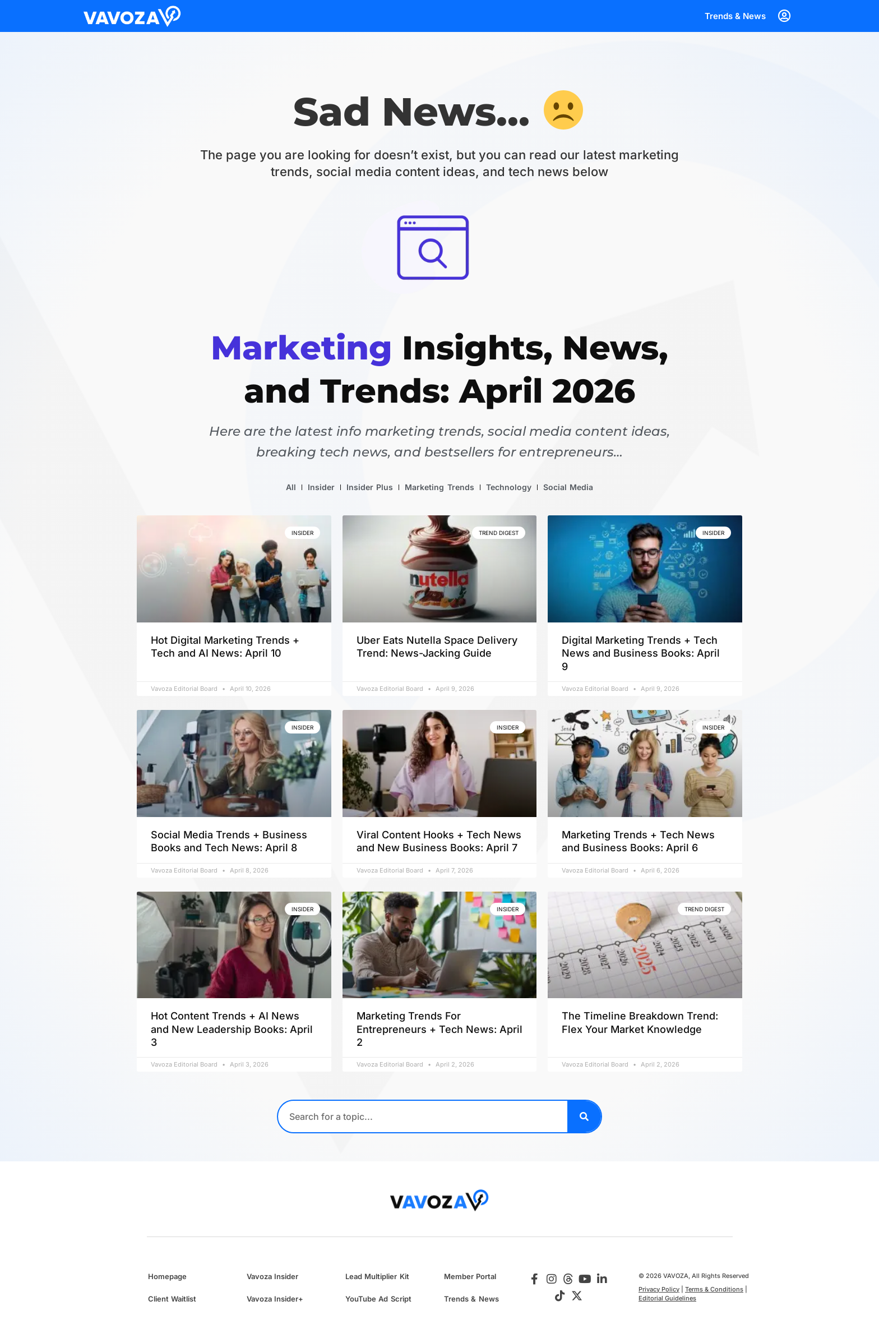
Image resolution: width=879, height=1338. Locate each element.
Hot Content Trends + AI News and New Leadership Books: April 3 (232, 1029)
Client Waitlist (172, 1298)
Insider (321, 487)
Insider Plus (369, 487)
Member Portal (470, 1276)
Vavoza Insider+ (275, 1298)
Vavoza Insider (272, 1276)
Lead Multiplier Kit (377, 1276)
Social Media (568, 487)
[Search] (584, 1116)
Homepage (167, 1276)
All (291, 487)
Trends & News (735, 16)
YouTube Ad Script (378, 1298)
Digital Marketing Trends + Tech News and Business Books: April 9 (641, 653)
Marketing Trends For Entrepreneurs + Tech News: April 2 (439, 1029)
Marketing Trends (439, 487)
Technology (508, 487)
